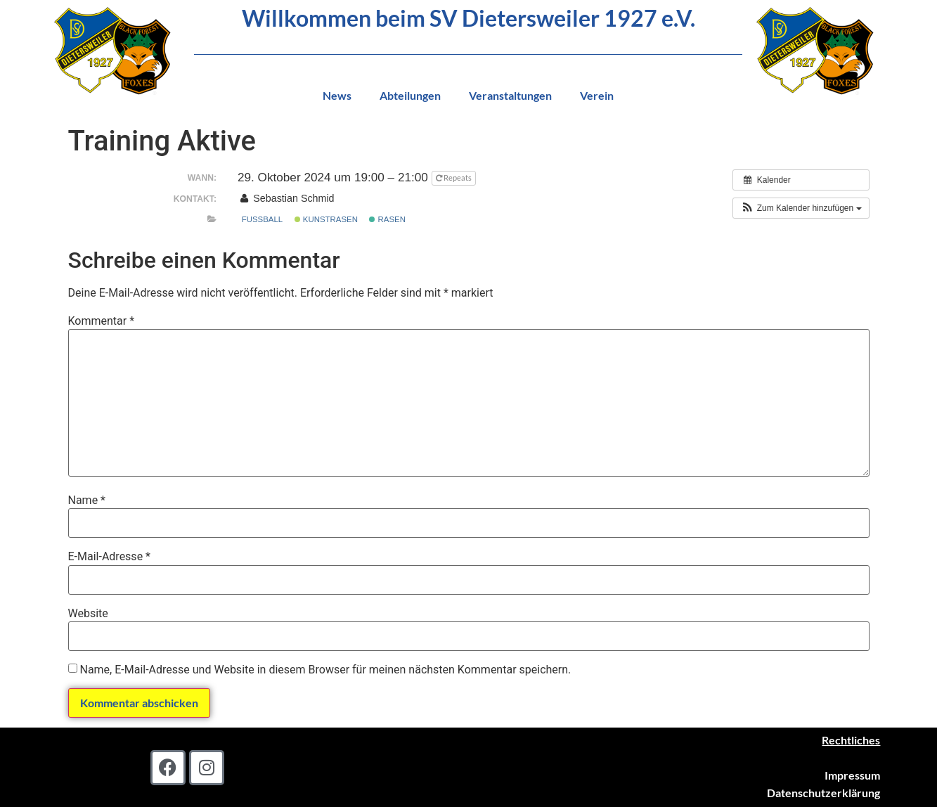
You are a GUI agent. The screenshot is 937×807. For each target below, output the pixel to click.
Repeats (454, 177)
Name (87, 500)
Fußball (262, 219)
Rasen (387, 219)
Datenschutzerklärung (823, 792)
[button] (800, 208)
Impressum (852, 775)
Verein (597, 95)
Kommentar (101, 321)
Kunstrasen (326, 219)
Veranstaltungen (510, 95)
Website (88, 613)
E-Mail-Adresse (109, 556)
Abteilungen (410, 95)
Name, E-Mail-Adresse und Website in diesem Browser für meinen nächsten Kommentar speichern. (325, 670)
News (337, 95)
